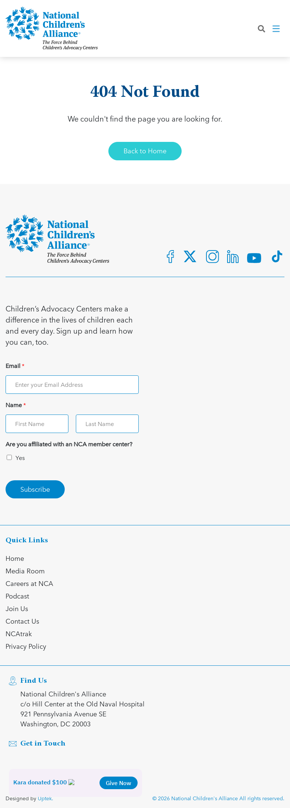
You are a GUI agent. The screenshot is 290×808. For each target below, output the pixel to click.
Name (16, 405)
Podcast (17, 596)
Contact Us (22, 621)
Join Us (17, 608)
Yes (20, 457)
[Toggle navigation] (276, 29)
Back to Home (145, 151)
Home (15, 558)
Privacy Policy (26, 646)
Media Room (25, 571)
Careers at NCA (29, 583)
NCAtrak (19, 633)
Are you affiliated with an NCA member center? (69, 444)
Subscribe (35, 489)
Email (15, 366)
